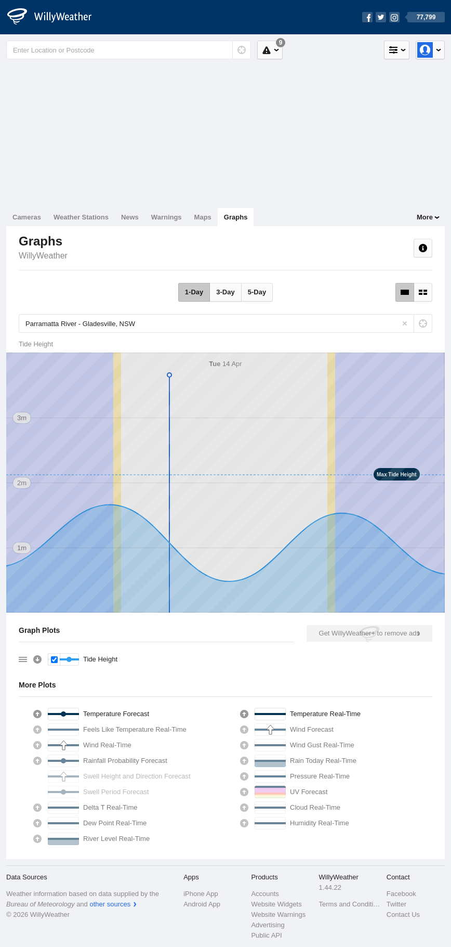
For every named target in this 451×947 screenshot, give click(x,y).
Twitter (396, 904)
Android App (201, 904)
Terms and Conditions (349, 904)
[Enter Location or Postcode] (128, 50)
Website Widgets (276, 904)
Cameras (26, 217)
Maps (202, 217)
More (425, 217)
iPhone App (200, 894)
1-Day (194, 292)
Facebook (401, 894)
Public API (266, 935)
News (130, 217)
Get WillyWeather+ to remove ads (369, 633)
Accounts (264, 894)
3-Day (225, 292)
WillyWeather (43, 255)
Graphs (236, 217)
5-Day (257, 292)
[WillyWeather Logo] (55, 17)
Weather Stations (81, 217)
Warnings (166, 217)
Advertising (267, 925)
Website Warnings (278, 914)
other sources (109, 904)
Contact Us (403, 914)
